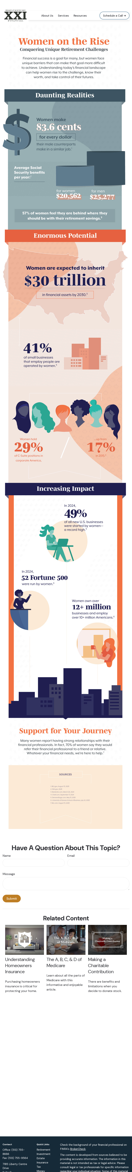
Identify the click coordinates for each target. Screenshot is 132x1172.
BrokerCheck (78, 1141)
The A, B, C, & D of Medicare (64, 955)
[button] (47, 7)
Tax (39, 1159)
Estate (41, 1150)
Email (71, 848)
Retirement (43, 1142)
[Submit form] (12, 891)
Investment (43, 1146)
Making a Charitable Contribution (101, 958)
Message (9, 866)
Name (7, 848)
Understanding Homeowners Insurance (20, 958)
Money (41, 1163)
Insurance (42, 1155)
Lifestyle (42, 1168)
